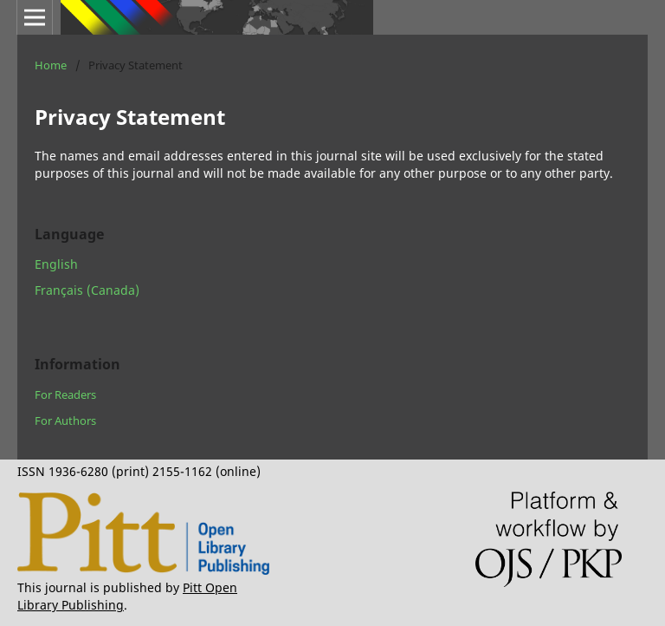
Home (51, 65)
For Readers (65, 394)
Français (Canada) (87, 290)
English (56, 264)
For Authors (65, 420)
